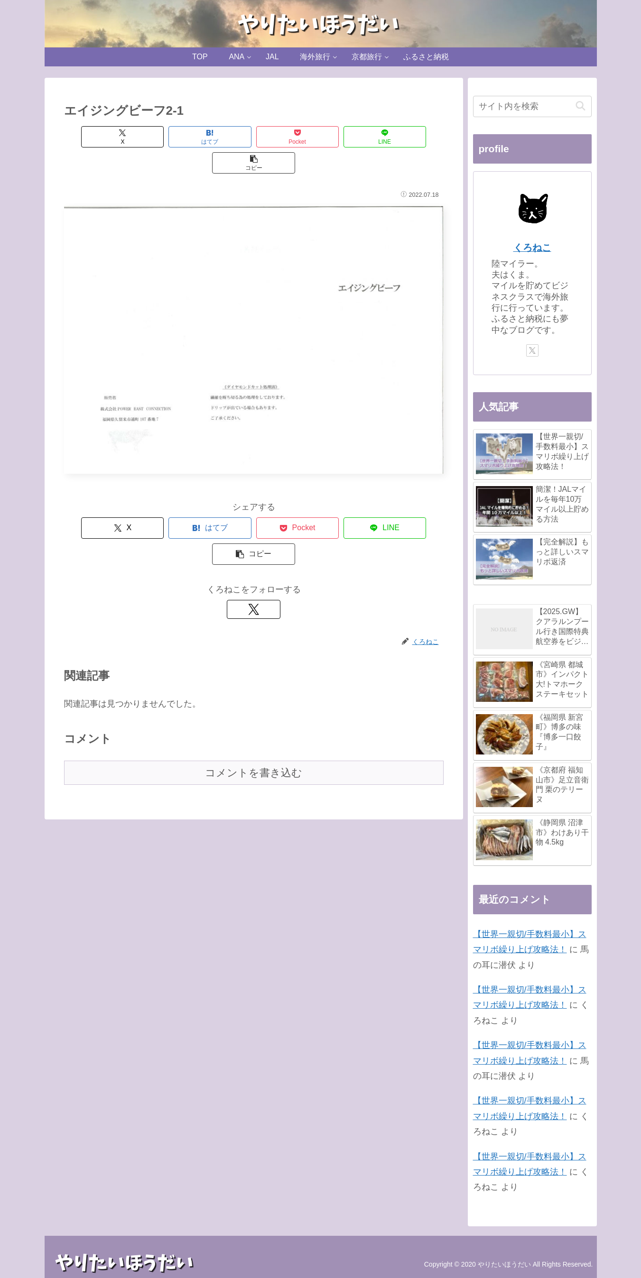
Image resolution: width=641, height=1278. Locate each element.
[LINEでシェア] (331, 136)
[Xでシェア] (100, 136)
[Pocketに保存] (254, 136)
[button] (408, 136)
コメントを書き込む (253, 720)
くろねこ (532, 247)
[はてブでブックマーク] (177, 136)
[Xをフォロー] (253, 557)
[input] (532, 106)
